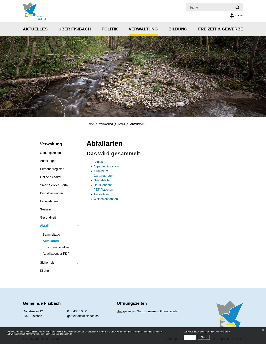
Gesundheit (48, 217)
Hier (119, 311)
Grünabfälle (102, 180)
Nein (203, 337)
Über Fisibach (74, 29)
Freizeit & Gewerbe (220, 29)
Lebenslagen (49, 201)
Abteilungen (48, 161)
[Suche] (209, 7)
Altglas (98, 161)
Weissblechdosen (106, 199)
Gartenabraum (104, 175)
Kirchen (45, 270)
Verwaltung (143, 29)
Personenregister (52, 169)
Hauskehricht (103, 185)
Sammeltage (51, 234)
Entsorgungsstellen (56, 247)
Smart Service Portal (54, 185)
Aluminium (101, 171)
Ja (189, 337)
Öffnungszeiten (50, 153)
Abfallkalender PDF (56, 253)
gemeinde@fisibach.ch (82, 316)
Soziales (46, 209)
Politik (110, 29)
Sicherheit (47, 262)
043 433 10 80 (77, 311)
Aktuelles (35, 29)
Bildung (178, 29)
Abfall (44, 225)
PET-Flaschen (103, 189)
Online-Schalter (50, 177)
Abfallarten (51, 241)
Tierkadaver (102, 194)
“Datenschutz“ (66, 334)
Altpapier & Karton (106, 166)
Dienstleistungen (51, 193)
